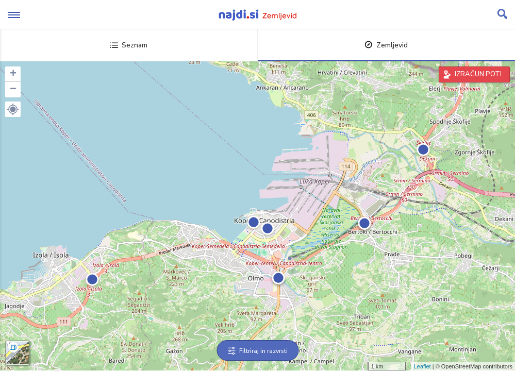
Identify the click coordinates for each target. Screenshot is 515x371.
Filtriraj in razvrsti (257, 351)
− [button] (13, 89)
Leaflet (422, 366)
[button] (13, 109)
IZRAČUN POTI (478, 74)
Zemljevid (386, 45)
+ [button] (13, 74)
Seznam (128, 45)
